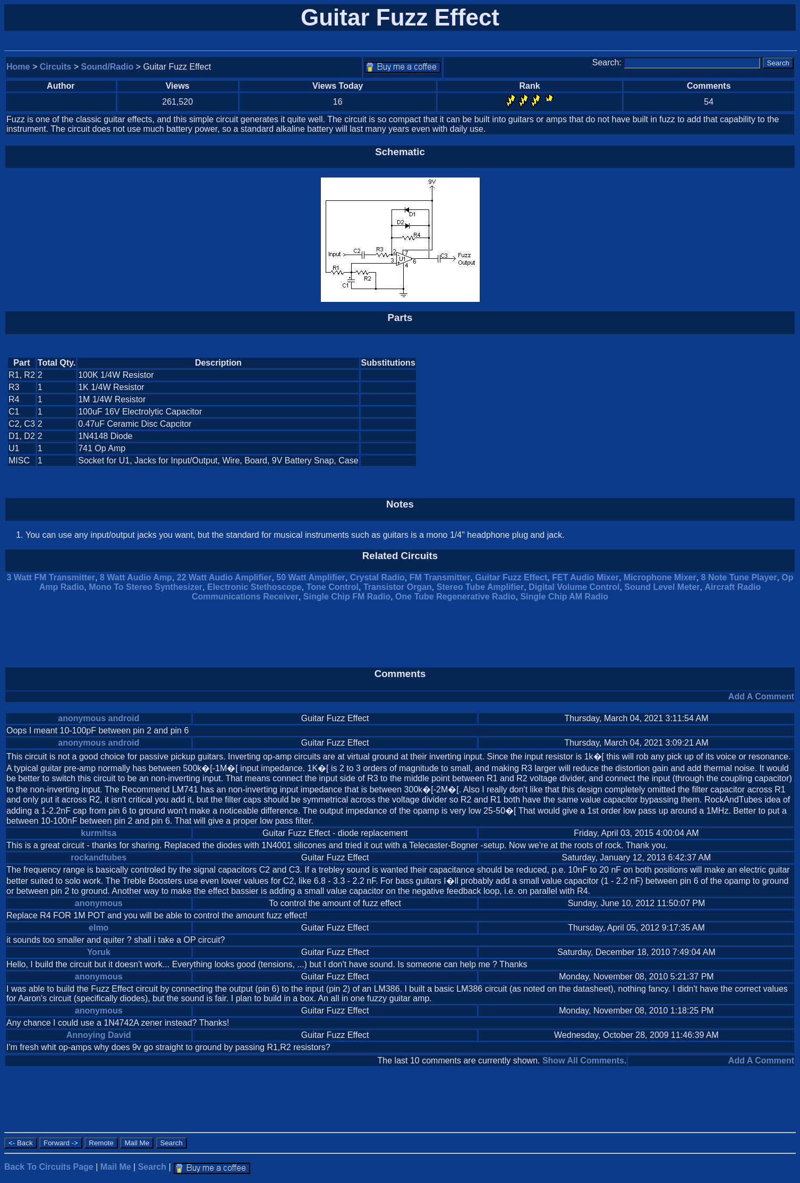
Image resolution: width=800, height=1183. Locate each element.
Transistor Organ (397, 587)
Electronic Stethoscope (254, 587)
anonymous (99, 903)
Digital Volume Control (574, 587)
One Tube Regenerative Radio (455, 596)
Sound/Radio (107, 66)
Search (152, 1166)
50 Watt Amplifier (310, 577)
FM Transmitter (440, 577)
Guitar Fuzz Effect (511, 577)
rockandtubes (98, 857)
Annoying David (98, 1035)
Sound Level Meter (662, 587)
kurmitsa (98, 833)
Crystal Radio (377, 577)
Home (18, 66)
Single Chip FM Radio (346, 596)
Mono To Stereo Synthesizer (145, 587)
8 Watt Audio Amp (136, 577)
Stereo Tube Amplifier (480, 587)
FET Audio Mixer (585, 577)
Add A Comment (761, 696)
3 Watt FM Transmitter (50, 577)
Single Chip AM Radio (564, 596)
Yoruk (98, 952)
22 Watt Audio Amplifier (224, 577)
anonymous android (98, 718)
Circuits (56, 66)
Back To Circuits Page (48, 1166)
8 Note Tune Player (739, 577)
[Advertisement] (704, 411)
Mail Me (115, 1166)
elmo (98, 927)
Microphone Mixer (660, 577)
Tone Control (333, 587)
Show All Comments (583, 1060)
